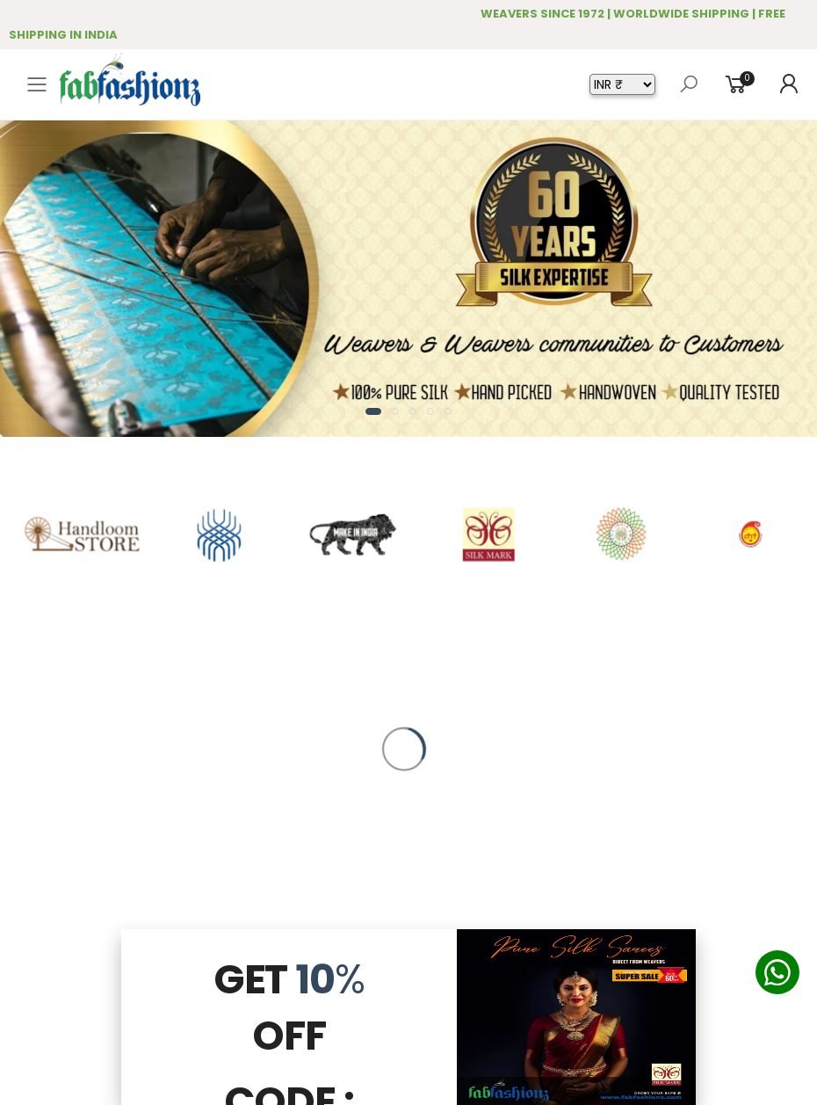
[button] (373, 411)
